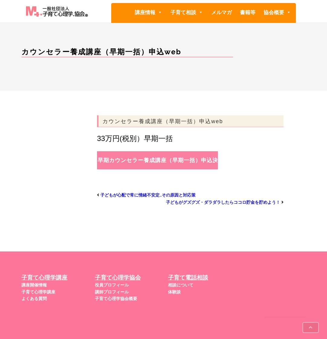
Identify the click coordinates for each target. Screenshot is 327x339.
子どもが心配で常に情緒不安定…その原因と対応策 (148, 195)
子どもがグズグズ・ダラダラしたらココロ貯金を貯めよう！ (223, 202)
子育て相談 (186, 12)
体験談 (174, 291)
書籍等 (247, 12)
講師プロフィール (112, 291)
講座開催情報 (34, 285)
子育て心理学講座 (38, 291)
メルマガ (221, 12)
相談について (180, 285)
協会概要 (277, 12)
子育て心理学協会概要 (116, 298)
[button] (159, 12)
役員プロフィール (112, 285)
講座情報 (148, 12)
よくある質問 (34, 298)
